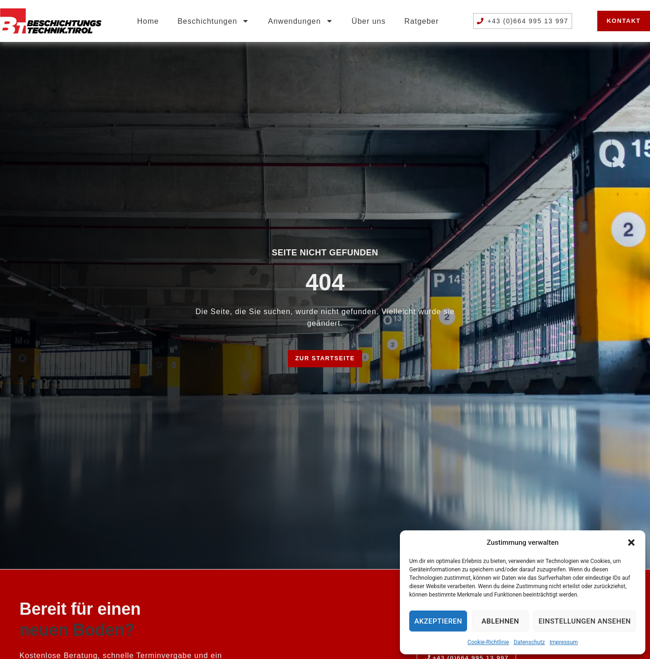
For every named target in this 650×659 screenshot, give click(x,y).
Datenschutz (529, 642)
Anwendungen (300, 21)
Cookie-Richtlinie (488, 642)
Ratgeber (422, 21)
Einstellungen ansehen (584, 621)
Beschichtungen (213, 21)
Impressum (564, 642)
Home (148, 21)
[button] (631, 542)
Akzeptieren (438, 621)
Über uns (369, 21)
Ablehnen (500, 621)
